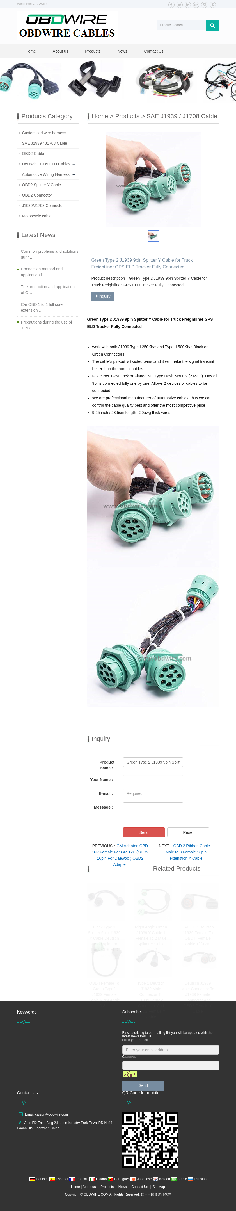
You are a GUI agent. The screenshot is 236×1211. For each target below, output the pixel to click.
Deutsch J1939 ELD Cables (46, 164)
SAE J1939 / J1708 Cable (181, 116)
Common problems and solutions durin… (50, 254)
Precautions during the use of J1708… (46, 325)
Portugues (119, 1179)
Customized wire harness (44, 133)
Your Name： (102, 779)
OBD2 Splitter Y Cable (41, 185)
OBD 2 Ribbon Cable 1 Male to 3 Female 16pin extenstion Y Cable (189, 852)
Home (31, 51)
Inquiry (103, 296)
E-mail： (106, 793)
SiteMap (159, 1187)
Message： (104, 807)
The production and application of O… (48, 289)
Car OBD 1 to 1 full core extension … (42, 307)
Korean (162, 1179)
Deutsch (39, 1179)
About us (60, 51)
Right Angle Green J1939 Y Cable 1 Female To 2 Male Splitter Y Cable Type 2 (151, 938)
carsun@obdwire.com (51, 1114)
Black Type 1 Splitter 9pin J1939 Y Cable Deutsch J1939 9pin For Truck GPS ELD (104, 938)
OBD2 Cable (33, 153)
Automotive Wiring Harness (46, 174)
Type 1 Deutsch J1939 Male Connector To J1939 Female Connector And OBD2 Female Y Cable (151, 1000)
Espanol (59, 1179)
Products (92, 51)
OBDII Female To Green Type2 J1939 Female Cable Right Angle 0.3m (104, 994)
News (122, 51)
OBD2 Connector (37, 195)
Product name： (107, 765)
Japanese (141, 1179)
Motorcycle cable (37, 216)
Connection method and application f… (42, 272)
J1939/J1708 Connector (43, 205)
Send (144, 832)
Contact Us (153, 51)
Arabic (179, 1179)
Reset (188, 832)
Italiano (98, 1179)
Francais (79, 1179)
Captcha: (129, 1057)
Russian (197, 1179)
